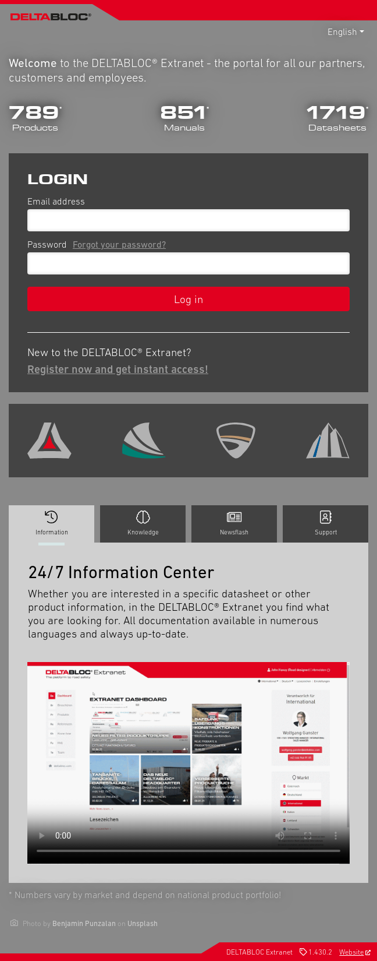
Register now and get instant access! (117, 368)
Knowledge (143, 523)
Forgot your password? (119, 244)
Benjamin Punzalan (84, 923)
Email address (56, 201)
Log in (188, 299)
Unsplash (142, 923)
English (342, 31)
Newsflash (234, 523)
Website (355, 952)
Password (98, 244)
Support (326, 523)
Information (51, 527)
